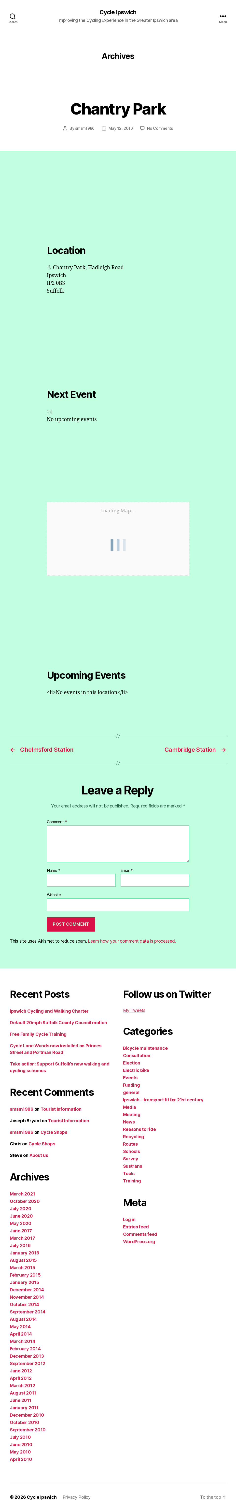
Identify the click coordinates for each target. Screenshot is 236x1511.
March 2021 (22, 1193)
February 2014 (25, 1348)
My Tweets (134, 1010)
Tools (129, 1173)
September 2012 (27, 1363)
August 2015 (23, 1260)
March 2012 (22, 1385)
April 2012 (20, 1378)
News (129, 1121)
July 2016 (20, 1245)
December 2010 (27, 1415)
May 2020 (20, 1223)
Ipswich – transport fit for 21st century (163, 1099)
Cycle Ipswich (117, 12)
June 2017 (21, 1230)
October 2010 (24, 1422)
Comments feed (140, 1234)
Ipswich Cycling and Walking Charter (49, 1011)
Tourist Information (61, 1109)
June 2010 (21, 1444)
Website (54, 894)
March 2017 (22, 1238)
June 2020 (21, 1216)
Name (53, 870)
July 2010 (20, 1437)
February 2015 (25, 1275)
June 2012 (21, 1370)
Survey (130, 1158)
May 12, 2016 (121, 128)
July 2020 (20, 1208)
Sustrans (132, 1166)
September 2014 (27, 1311)
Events (130, 1077)
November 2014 (27, 1297)
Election (131, 1062)
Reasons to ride (139, 1129)
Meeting (131, 1114)
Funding (131, 1085)
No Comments (160, 128)
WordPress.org (139, 1241)
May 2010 (20, 1451)
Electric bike (136, 1070)
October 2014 (24, 1304)
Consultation (136, 1055)
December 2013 (27, 1356)
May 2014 (20, 1326)
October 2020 (25, 1201)
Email (127, 870)
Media (129, 1107)
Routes (130, 1144)
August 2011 (23, 1393)
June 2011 (20, 1400)
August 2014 (23, 1319)
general (131, 1092)
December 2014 (27, 1289)
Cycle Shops (54, 1132)
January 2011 (24, 1407)
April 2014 (21, 1334)
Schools (131, 1151)
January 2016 (24, 1252)
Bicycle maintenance (145, 1048)
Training (132, 1180)
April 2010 (21, 1459)
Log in (129, 1219)
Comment (57, 822)
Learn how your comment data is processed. (132, 941)
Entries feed (136, 1226)
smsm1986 (85, 128)
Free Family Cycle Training (38, 1034)
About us (38, 1155)
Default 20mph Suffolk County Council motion (58, 1022)
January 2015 (24, 1282)
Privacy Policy (77, 1497)
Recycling (133, 1136)
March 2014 (22, 1341)
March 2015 (22, 1267)
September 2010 (28, 1429)
